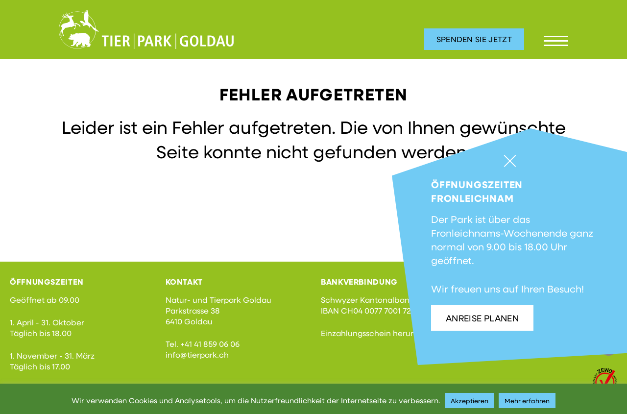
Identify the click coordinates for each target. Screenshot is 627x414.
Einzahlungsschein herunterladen (384, 333)
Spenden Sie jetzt (474, 39)
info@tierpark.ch (197, 354)
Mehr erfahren (527, 400)
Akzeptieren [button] (469, 400)
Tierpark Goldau (146, 29)
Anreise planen (482, 318)
